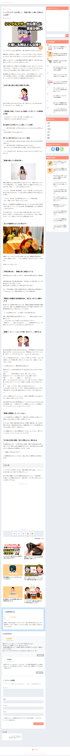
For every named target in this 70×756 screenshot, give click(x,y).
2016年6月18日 (9, 641)
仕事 (48, 123)
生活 (42, 539)
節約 (48, 135)
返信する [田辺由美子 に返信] (40, 655)
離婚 (48, 138)
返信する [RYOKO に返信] (40, 673)
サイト (5, 712)
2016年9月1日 (10, 661)
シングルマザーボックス (11, 2)
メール (5, 706)
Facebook (57, 151)
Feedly (62, 151)
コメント (5, 688)
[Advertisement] (23, 495)
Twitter (53, 151)
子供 (48, 126)
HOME (35, 750)
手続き (49, 129)
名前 (4, 699)
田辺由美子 (9, 639)
